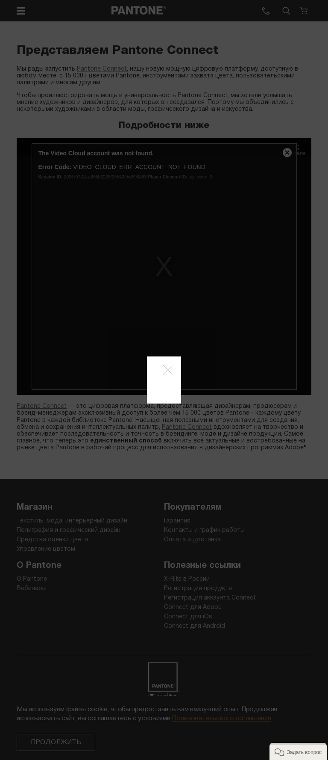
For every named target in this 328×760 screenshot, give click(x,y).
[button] (298, 751)
